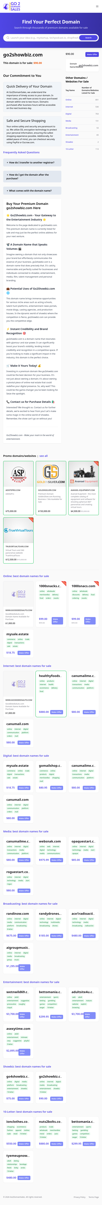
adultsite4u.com (84, 992)
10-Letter (70, 149)
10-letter (50, 1007)
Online (68, 99)
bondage (23, 1164)
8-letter (10, 929)
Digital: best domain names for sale (26, 755)
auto (56, 1134)
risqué (9, 1007)
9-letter (10, 1044)
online (42, 591)
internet (43, 684)
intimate (24, 1037)
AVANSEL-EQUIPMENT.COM (83, 490)
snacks (56, 598)
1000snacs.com (83, 586)
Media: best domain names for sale (25, 831)
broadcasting (21, 926)
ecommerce (44, 688)
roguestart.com (18, 872)
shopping (56, 778)
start (93, 850)
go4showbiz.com (19, 1076)
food (41, 598)
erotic (23, 1168)
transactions (19, 643)
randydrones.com (53, 913)
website (75, 1004)
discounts (76, 595)
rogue (9, 884)
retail (15, 1134)
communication (78, 688)
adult (17, 997)
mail (16, 736)
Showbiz (69, 142)
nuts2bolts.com (51, 1121)
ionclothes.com (18, 1121)
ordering (75, 598)
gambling (51, 1000)
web (48, 846)
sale (8, 646)
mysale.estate (17, 634)
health (51, 684)
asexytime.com (18, 1028)
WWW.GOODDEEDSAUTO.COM (18, 610)
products (50, 681)
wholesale (51, 591)
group (9, 960)
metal (42, 1134)
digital (9, 643)
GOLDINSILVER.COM (47, 490)
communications (53, 853)
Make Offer (92, 54)
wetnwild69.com (19, 992)
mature (89, 1000)
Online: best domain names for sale (26, 576)
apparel (18, 1130)
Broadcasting (71, 128)
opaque (75, 853)
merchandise (45, 595)
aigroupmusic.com (21, 947)
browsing (75, 1007)
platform (90, 688)
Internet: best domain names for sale (27, 666)
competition (52, 1004)
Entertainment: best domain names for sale (31, 982)
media (86, 684)
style (9, 1134)
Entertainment (72, 135)
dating (16, 1161)
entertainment (12, 1000)
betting (42, 1000)
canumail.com (17, 724)
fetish (9, 1168)
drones (55, 926)
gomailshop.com (52, 765)
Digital (68, 114)
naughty (22, 1004)
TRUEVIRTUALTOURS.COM (17, 546)
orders (48, 598)
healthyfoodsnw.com (55, 676)
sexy (8, 1041)
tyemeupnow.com (20, 1155)
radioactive (89, 926)
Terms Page (94, 1197)
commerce (11, 639)
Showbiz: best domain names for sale (27, 1066)
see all (43, 456)
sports (56, 997)
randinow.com (17, 913)
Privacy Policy (79, 1197)
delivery (55, 595)
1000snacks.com (52, 586)
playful (26, 1041)
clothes (26, 1130)
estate (15, 646)
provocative (11, 1004)
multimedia (55, 922)
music (16, 960)
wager (42, 1007)
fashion (10, 1130)
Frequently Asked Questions (21, 152)
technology (51, 850)
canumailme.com (85, 676)
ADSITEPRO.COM (13, 490)
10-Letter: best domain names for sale (27, 1111)
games (42, 1004)
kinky (16, 1168)
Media (68, 121)
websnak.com (50, 841)
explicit (83, 1004)
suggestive (25, 1000)
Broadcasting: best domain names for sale (30, 903)
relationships (12, 1164)
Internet (69, 106)
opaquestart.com (85, 841)
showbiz (24, 1088)
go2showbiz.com (23, 54)
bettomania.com (52, 992)
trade (27, 639)
